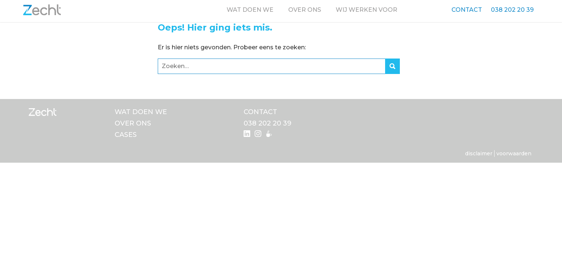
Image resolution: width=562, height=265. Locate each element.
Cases (126, 135)
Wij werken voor (366, 9)
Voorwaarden (513, 153)
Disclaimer (478, 153)
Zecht (42, 9)
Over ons (304, 9)
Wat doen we (250, 9)
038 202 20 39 (512, 9)
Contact (466, 9)
